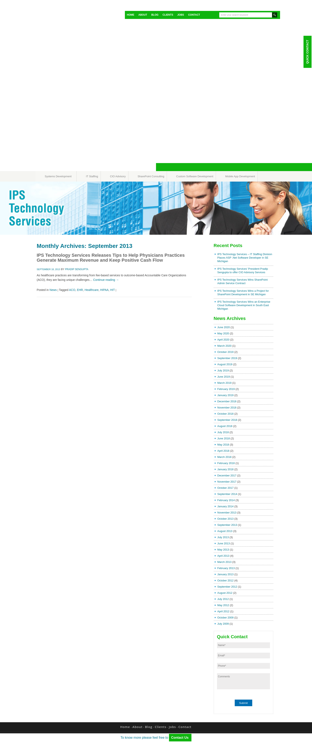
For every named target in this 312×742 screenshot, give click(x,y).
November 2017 (227, 481)
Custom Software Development (194, 176)
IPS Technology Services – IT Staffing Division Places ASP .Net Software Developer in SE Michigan (244, 258)
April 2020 (223, 339)
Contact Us (180, 737)
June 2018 (223, 438)
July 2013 (223, 537)
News (53, 290)
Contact (194, 14)
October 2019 (225, 352)
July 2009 (223, 623)
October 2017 (225, 487)
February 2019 (226, 389)
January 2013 (225, 574)
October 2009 (225, 617)
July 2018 (223, 432)
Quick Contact (307, 52)
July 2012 (223, 599)
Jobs (180, 14)
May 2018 (223, 444)
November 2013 (227, 512)
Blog (154, 14)
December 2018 (227, 401)
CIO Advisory (118, 176)
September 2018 (227, 419)
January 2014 (225, 506)
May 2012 (223, 605)
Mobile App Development (240, 176)
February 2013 (226, 568)
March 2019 (224, 382)
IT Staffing (92, 176)
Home (130, 14)
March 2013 (224, 562)
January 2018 (225, 469)
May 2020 (223, 333)
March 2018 (224, 456)
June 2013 (223, 543)
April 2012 (223, 611)
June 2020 (223, 327)
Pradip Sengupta (76, 269)
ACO (72, 290)
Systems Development (58, 176)
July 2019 (223, 370)
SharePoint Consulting (151, 176)
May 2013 (223, 549)
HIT (112, 290)
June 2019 (223, 376)
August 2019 (224, 364)
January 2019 (225, 395)
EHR (80, 290)
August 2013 (224, 531)
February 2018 (226, 463)
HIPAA (104, 290)
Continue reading (106, 279)
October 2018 (225, 413)
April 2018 (223, 450)
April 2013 (223, 555)
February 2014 (226, 500)
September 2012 (227, 586)
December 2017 (227, 475)
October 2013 (225, 518)
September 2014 (227, 494)
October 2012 (225, 580)
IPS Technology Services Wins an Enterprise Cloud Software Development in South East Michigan (243, 305)
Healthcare (91, 290)
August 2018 (224, 426)
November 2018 (227, 407)
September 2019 (227, 358)
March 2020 (224, 345)
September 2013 (227, 524)
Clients (168, 14)
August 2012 (224, 592)
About (142, 14)
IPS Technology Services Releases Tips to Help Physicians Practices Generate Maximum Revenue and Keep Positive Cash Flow (111, 258)
